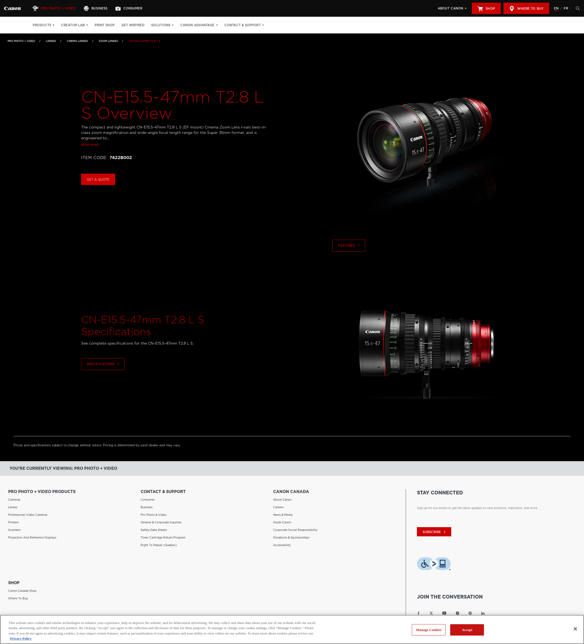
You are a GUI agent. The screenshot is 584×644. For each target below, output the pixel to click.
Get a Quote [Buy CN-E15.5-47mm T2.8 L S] (98, 194)
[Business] (96, 8)
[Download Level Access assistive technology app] (434, 565)
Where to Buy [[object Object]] (526, 8)
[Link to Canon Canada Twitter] (431, 613)
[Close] (575, 629)
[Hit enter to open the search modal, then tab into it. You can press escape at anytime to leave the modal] (576, 8)
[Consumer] (129, 8)
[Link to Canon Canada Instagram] (457, 613)
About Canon (450, 8)
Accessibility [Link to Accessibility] (282, 545)
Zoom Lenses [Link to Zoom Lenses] (108, 40)
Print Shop (105, 25)
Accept (467, 630)
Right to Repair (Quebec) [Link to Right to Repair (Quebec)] (159, 545)
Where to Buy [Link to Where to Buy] (18, 598)
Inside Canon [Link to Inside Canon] (282, 522)
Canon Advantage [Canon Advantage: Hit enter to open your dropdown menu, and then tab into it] (197, 25)
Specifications (103, 379)
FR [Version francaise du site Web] (566, 8)
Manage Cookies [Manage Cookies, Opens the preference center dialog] (429, 630)
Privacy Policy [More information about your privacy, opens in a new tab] (21, 638)
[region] (292, 629)
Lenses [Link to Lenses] (51, 40)
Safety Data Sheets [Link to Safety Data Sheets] (154, 529)
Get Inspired (132, 25)
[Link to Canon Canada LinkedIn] (483, 613)
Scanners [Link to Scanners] (14, 529)
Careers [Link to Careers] (278, 507)
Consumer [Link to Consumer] (148, 499)
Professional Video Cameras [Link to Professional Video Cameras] (27, 514)
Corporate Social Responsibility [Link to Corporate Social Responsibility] (295, 529)
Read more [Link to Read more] (90, 159)
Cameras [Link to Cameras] (14, 499)
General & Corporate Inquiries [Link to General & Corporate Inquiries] (161, 522)
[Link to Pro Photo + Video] (12, 8)
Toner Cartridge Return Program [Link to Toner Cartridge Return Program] (163, 537)
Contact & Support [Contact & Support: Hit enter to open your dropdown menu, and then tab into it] (242, 25)
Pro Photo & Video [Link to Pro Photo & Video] (154, 514)
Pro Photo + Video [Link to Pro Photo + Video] (21, 40)
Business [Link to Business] (146, 507)
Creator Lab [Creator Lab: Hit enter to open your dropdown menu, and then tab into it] (73, 25)
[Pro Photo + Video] (55, 8)
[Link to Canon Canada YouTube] (444, 613)
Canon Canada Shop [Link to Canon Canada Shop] (22, 590)
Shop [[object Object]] (486, 8)
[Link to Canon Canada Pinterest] (470, 613)
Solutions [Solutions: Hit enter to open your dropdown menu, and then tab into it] (160, 25)
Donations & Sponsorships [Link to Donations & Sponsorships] (291, 537)
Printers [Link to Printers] (13, 522)
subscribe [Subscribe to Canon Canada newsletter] (435, 532)
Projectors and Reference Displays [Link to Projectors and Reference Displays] (32, 537)
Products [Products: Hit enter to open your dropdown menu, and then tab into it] (42, 25)
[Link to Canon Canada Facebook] (418, 613)
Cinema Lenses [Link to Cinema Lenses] (77, 40)
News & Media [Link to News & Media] (283, 514)
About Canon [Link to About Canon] (282, 499)
